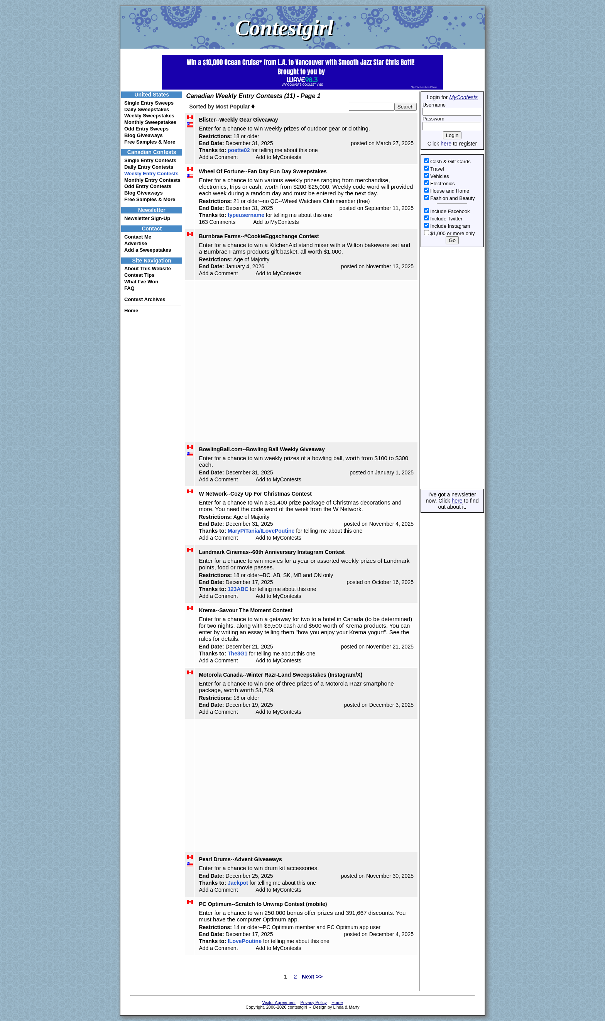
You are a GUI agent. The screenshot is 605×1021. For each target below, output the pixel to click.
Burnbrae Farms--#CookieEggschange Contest (259, 236)
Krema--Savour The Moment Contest (245, 610)
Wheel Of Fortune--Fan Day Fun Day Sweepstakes (262, 171)
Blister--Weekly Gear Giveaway (238, 120)
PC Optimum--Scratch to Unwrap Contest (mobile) (263, 904)
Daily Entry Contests (148, 167)
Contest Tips (139, 275)
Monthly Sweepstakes (150, 122)
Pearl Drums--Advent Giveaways (240, 859)
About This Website (147, 268)
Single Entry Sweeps (149, 103)
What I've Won (141, 281)
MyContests (463, 97)
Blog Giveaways (143, 135)
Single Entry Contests (150, 160)
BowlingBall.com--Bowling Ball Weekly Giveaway (261, 449)
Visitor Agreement (279, 1002)
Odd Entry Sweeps (146, 129)
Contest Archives (144, 299)
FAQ (129, 288)
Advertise (135, 243)
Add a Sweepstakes (147, 250)
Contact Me (137, 237)
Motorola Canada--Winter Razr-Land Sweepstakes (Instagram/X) (280, 675)
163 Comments (217, 222)
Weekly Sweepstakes (149, 116)
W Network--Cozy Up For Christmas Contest (255, 494)
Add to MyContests (278, 157)
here (447, 144)
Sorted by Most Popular (222, 106)
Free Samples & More (149, 142)
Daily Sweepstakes (146, 109)
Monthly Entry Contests (152, 180)
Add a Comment (218, 157)
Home (131, 310)
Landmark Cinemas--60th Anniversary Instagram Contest (272, 552)
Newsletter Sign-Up (147, 218)
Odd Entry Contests (147, 186)
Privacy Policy (313, 1002)
